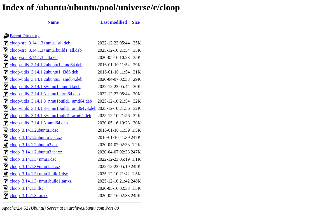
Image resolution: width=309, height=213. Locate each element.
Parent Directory (24, 35)
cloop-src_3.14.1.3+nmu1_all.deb (40, 43)
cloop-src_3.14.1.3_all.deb (34, 57)
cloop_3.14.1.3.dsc (27, 188)
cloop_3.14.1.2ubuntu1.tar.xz (36, 137)
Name (53, 22)
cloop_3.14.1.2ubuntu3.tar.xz (36, 152)
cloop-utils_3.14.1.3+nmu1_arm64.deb (45, 93)
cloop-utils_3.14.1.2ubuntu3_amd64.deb (46, 79)
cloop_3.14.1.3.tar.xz (29, 195)
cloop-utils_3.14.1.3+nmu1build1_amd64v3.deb (53, 108)
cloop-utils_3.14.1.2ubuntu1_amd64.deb (46, 64)
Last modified (113, 22)
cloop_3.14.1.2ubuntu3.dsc (34, 144)
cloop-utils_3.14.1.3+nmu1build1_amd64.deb (51, 101)
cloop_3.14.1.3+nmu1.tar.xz (35, 166)
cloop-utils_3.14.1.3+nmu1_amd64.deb (45, 86)
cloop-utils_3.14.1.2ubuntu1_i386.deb (44, 72)
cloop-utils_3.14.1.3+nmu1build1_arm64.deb (50, 115)
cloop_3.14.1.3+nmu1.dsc (33, 159)
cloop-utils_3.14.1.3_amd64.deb (39, 122)
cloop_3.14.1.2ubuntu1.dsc (34, 130)
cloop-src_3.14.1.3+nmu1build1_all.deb (46, 50)
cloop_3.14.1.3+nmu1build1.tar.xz (41, 181)
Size (136, 22)
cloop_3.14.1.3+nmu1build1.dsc (39, 173)
